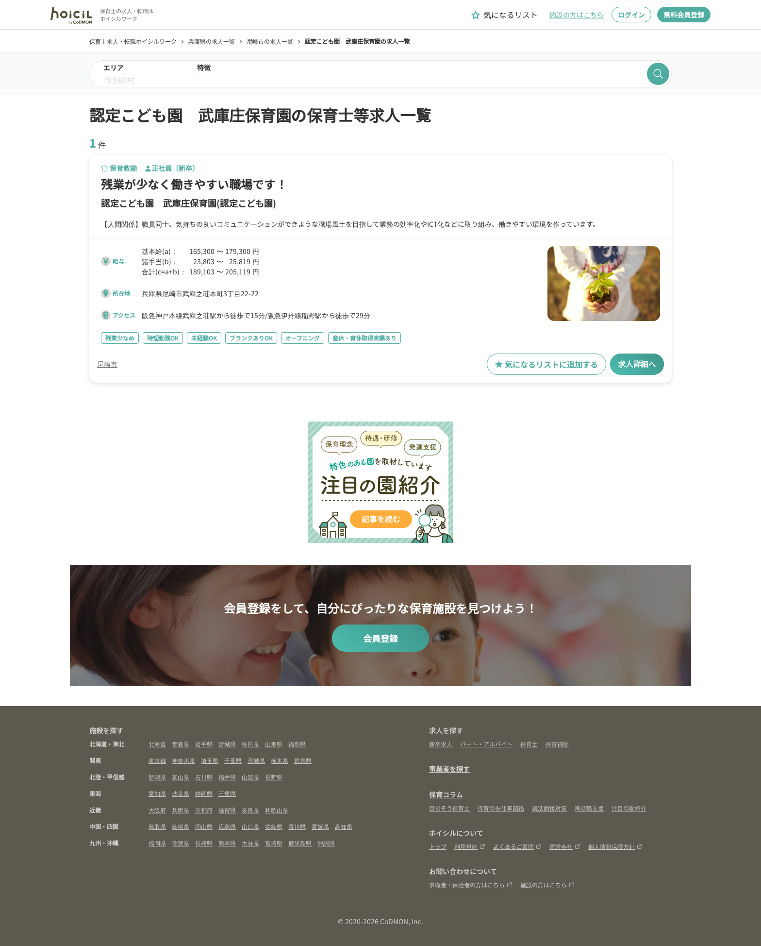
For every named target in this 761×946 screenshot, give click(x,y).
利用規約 (469, 846)
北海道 (157, 744)
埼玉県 (209, 760)
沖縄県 (326, 843)
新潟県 (157, 777)
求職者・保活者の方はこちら (471, 884)
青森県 (180, 744)
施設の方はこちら (576, 14)
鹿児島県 (300, 843)
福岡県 (157, 843)
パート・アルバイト (486, 744)
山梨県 (250, 777)
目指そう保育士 (449, 808)
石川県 (204, 777)
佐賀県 (180, 843)
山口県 (250, 826)
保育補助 (557, 744)
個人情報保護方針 (615, 846)
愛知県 (157, 793)
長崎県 (204, 843)
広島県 (227, 826)
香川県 (297, 826)
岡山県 (204, 826)
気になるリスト (504, 15)
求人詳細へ (636, 364)
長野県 (273, 777)
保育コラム (446, 794)
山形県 (273, 744)
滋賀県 (227, 810)
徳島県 (273, 826)
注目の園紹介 (629, 808)
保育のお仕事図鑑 (501, 808)
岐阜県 (180, 793)
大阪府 (157, 810)
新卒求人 (440, 744)
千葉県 (233, 760)
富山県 (180, 777)
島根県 (180, 826)
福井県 (227, 777)
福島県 (297, 744)
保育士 (529, 744)
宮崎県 (273, 843)
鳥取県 (157, 826)
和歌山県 (276, 810)
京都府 (204, 810)
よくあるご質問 (517, 846)
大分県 (250, 843)
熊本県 (227, 843)
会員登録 (380, 638)
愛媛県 (320, 826)
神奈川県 (183, 760)
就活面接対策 (549, 808)
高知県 (343, 826)
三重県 (227, 793)
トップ (438, 846)
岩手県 (204, 744)
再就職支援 (589, 808)
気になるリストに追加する (546, 364)
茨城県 (256, 760)
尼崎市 (107, 364)
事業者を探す (449, 769)
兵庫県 (180, 810)
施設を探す (106, 730)
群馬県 (303, 760)
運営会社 (564, 846)
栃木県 (279, 760)
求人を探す (446, 730)
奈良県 (250, 810)
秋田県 (250, 744)
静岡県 (204, 793)
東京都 (157, 760)
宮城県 (227, 744)
